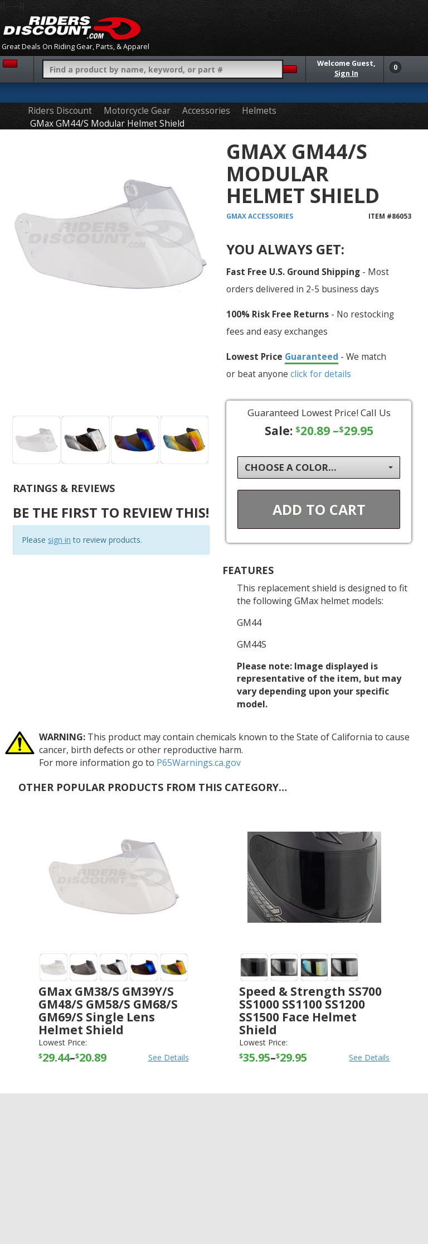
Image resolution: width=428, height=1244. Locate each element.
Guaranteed (311, 356)
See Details (168, 1057)
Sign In (346, 73)
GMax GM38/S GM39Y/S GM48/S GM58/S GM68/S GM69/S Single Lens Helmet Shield (108, 1010)
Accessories (206, 111)
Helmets (259, 111)
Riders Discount (60, 111)
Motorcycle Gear (137, 111)
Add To (319, 509)
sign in (59, 539)
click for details (320, 374)
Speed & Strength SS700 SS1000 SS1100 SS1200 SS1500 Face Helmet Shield (310, 1010)
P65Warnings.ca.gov (199, 762)
